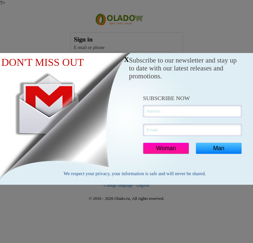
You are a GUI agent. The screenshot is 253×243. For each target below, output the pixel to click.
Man (218, 148)
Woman (166, 148)
